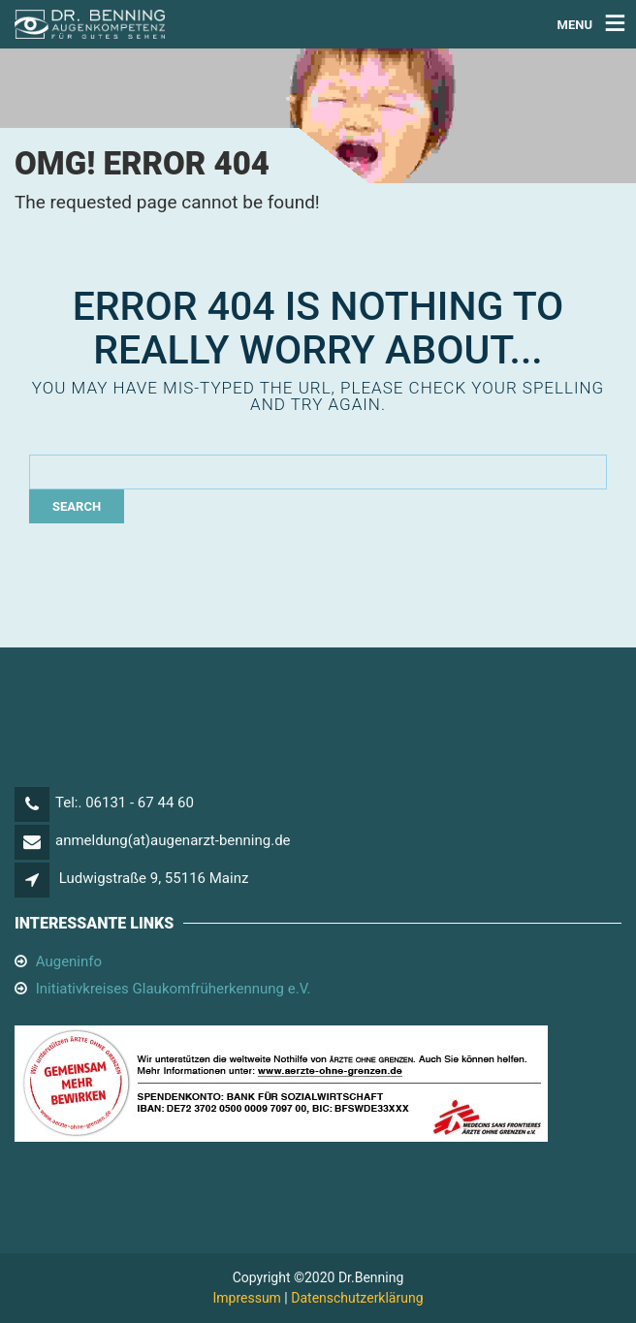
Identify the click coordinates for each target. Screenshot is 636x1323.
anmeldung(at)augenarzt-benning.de (173, 840)
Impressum (246, 1298)
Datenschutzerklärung (357, 1298)
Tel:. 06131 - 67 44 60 (124, 802)
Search (76, 506)
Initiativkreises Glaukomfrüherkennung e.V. (173, 988)
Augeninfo (69, 961)
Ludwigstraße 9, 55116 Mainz (154, 878)
